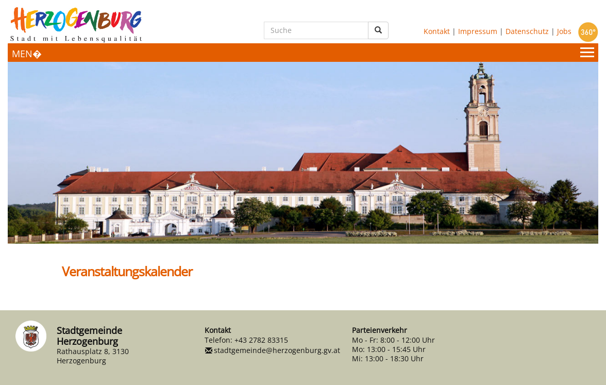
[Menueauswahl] (303, 52)
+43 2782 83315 (261, 340)
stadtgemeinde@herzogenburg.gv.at (277, 350)
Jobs (564, 31)
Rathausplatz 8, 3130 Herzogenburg (93, 355)
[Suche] (316, 30)
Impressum (477, 31)
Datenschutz (527, 31)
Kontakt (437, 31)
